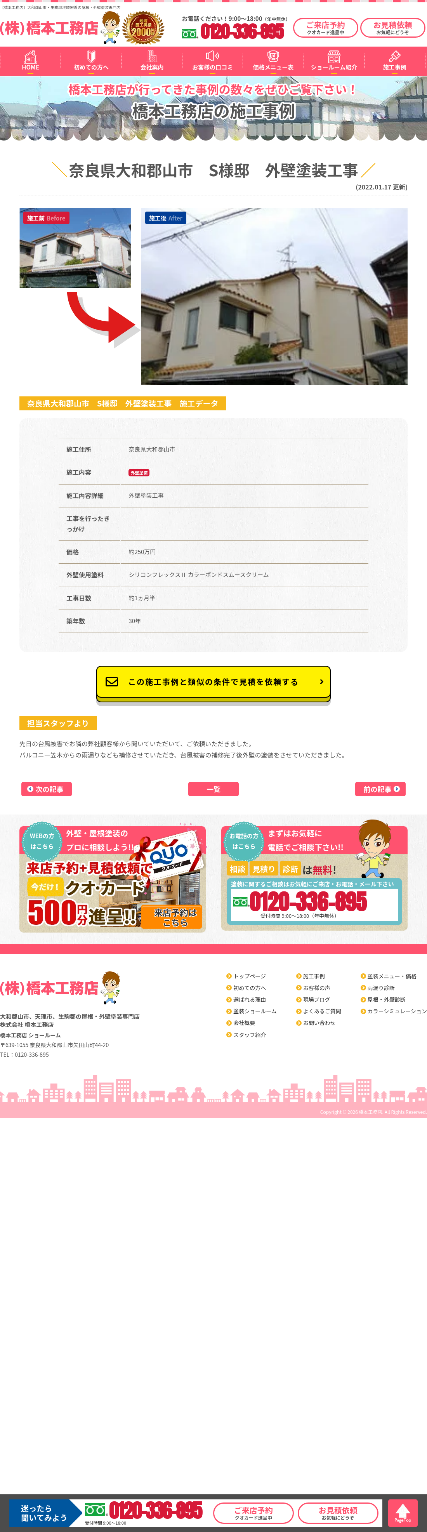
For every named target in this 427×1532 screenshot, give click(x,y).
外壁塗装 (139, 472)
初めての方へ (91, 67)
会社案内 (151, 67)
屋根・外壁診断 (387, 999)
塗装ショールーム (255, 1011)
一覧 (213, 789)
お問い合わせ (319, 1023)
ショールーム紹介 (334, 67)
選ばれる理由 (249, 999)
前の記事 (378, 789)
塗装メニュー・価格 (392, 976)
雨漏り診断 (381, 988)
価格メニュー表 (273, 67)
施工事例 (394, 67)
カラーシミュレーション (397, 1011)
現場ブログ (316, 999)
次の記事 (50, 789)
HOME (30, 67)
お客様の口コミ (212, 67)
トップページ (249, 976)
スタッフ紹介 (249, 1035)
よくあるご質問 (322, 1011)
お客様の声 (316, 988)
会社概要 (244, 1023)
